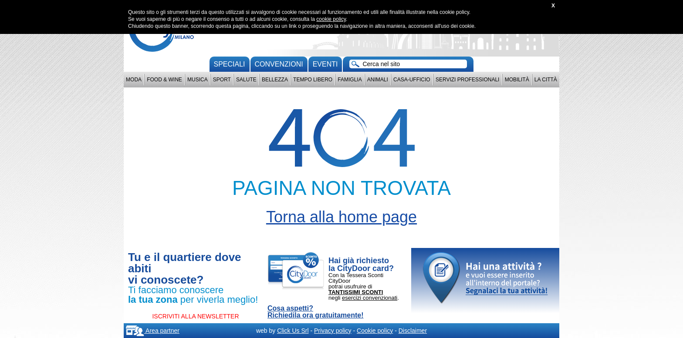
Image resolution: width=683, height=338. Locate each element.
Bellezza (275, 80)
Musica (197, 80)
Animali (377, 80)
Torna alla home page (341, 217)
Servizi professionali (467, 80)
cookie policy (331, 19)
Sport (222, 80)
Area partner (152, 330)
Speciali (229, 64)
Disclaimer (413, 330)
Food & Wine (164, 80)
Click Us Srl (292, 330)
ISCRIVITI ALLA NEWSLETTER (195, 316)
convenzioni (279, 64)
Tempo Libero (312, 80)
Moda (134, 80)
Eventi (325, 64)
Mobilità (517, 80)
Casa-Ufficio (411, 80)
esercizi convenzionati (369, 297)
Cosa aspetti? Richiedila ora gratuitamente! (315, 312)
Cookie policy (375, 330)
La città (545, 80)
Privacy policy (333, 330)
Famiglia (350, 80)
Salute (246, 80)
